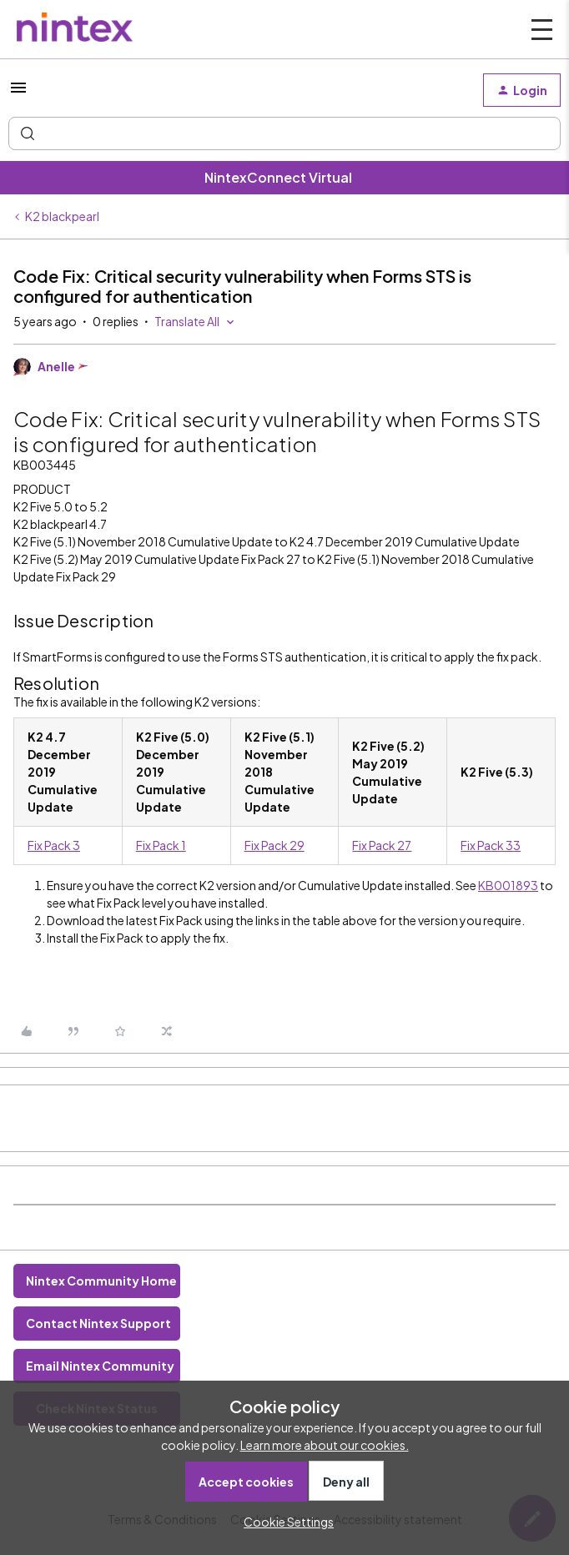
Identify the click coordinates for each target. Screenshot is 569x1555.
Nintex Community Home (101, 1280)
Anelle (56, 366)
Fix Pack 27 (381, 845)
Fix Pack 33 (491, 845)
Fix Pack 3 (54, 845)
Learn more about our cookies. (324, 1444)
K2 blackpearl (62, 216)
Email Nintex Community (100, 1365)
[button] (18, 92)
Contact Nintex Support (98, 1323)
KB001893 (508, 885)
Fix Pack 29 (274, 845)
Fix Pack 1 (161, 845)
